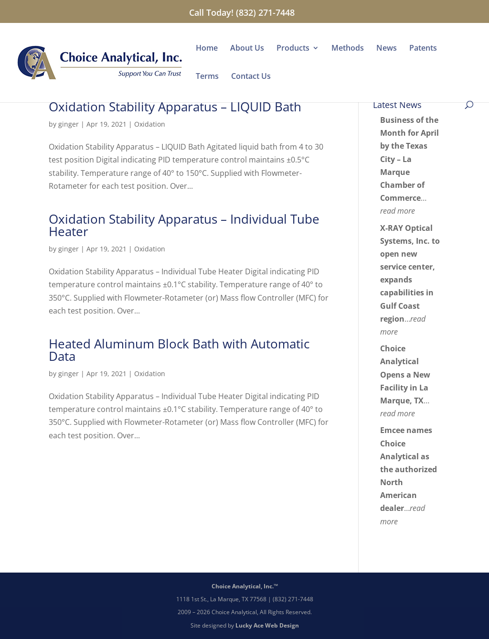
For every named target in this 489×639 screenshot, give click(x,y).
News (386, 48)
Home (207, 48)
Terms (207, 77)
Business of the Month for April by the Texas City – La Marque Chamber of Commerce (409, 159)
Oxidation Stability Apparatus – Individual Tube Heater (184, 225)
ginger (68, 124)
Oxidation (149, 124)
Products (292, 48)
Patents (423, 48)
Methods (347, 48)
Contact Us (251, 77)
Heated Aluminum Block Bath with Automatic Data (179, 350)
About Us (247, 48)
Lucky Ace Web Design (267, 625)
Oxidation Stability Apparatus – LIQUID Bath (175, 106)
